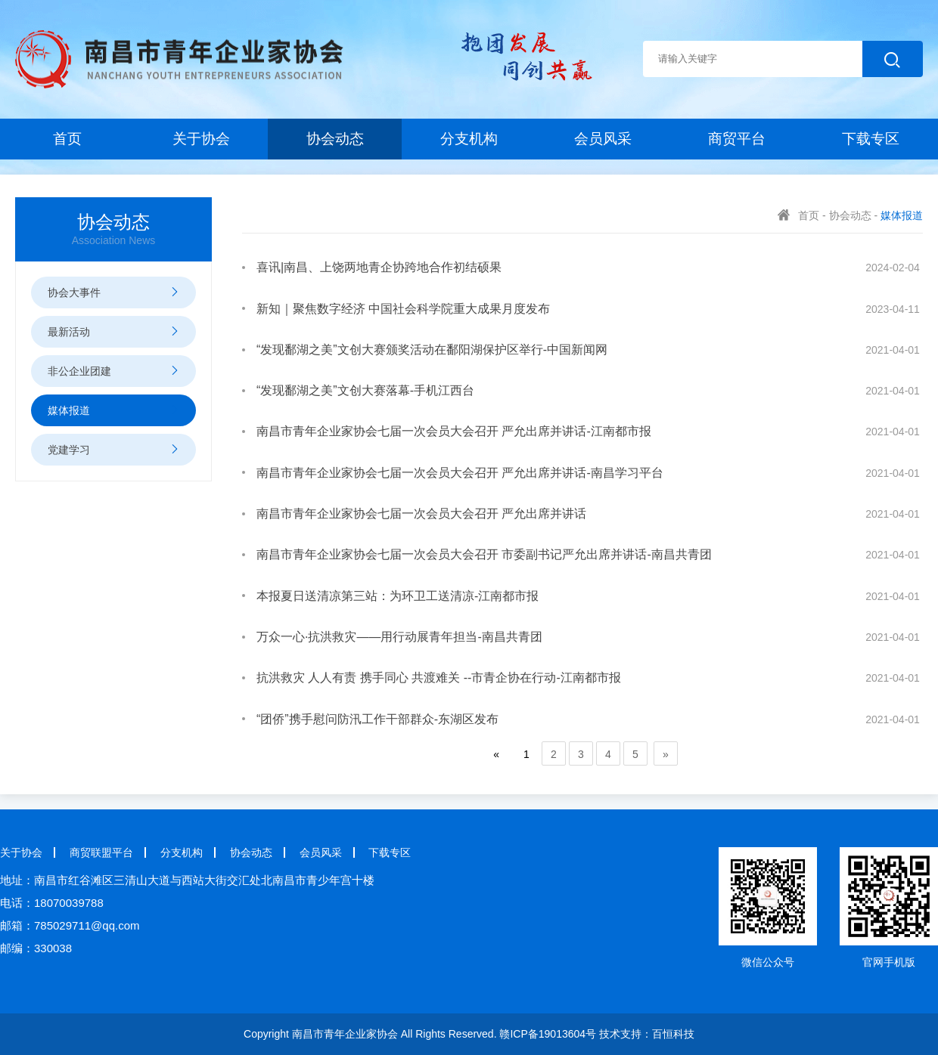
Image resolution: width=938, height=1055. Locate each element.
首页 (67, 139)
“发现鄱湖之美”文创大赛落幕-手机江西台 (365, 390)
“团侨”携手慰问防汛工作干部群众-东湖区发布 (377, 719)
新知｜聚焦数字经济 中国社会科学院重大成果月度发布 (403, 308)
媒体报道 (902, 215)
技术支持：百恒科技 (646, 1034)
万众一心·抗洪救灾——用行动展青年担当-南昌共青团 (399, 636)
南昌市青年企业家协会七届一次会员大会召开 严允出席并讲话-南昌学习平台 (459, 472)
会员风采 (603, 139)
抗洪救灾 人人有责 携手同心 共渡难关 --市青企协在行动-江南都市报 (438, 677)
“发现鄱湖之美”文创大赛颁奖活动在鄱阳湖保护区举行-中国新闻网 (431, 349)
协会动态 (335, 139)
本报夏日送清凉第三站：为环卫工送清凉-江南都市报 (397, 595)
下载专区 (870, 139)
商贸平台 (737, 139)
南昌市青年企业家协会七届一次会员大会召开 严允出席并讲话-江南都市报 (453, 431)
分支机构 (469, 139)
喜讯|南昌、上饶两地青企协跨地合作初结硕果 (379, 267)
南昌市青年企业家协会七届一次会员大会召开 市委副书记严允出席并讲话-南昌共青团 (484, 554)
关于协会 (201, 139)
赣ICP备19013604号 (547, 1034)
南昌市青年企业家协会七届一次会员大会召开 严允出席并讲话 (421, 513)
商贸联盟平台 (101, 852)
